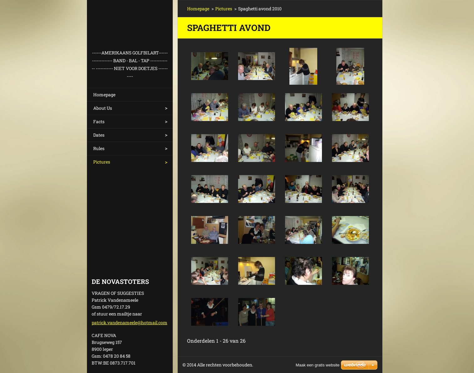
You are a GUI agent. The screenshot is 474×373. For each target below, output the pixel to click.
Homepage (104, 95)
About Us (102, 108)
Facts (98, 121)
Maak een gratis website (317, 365)
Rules (98, 148)
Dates (98, 135)
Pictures (101, 162)
